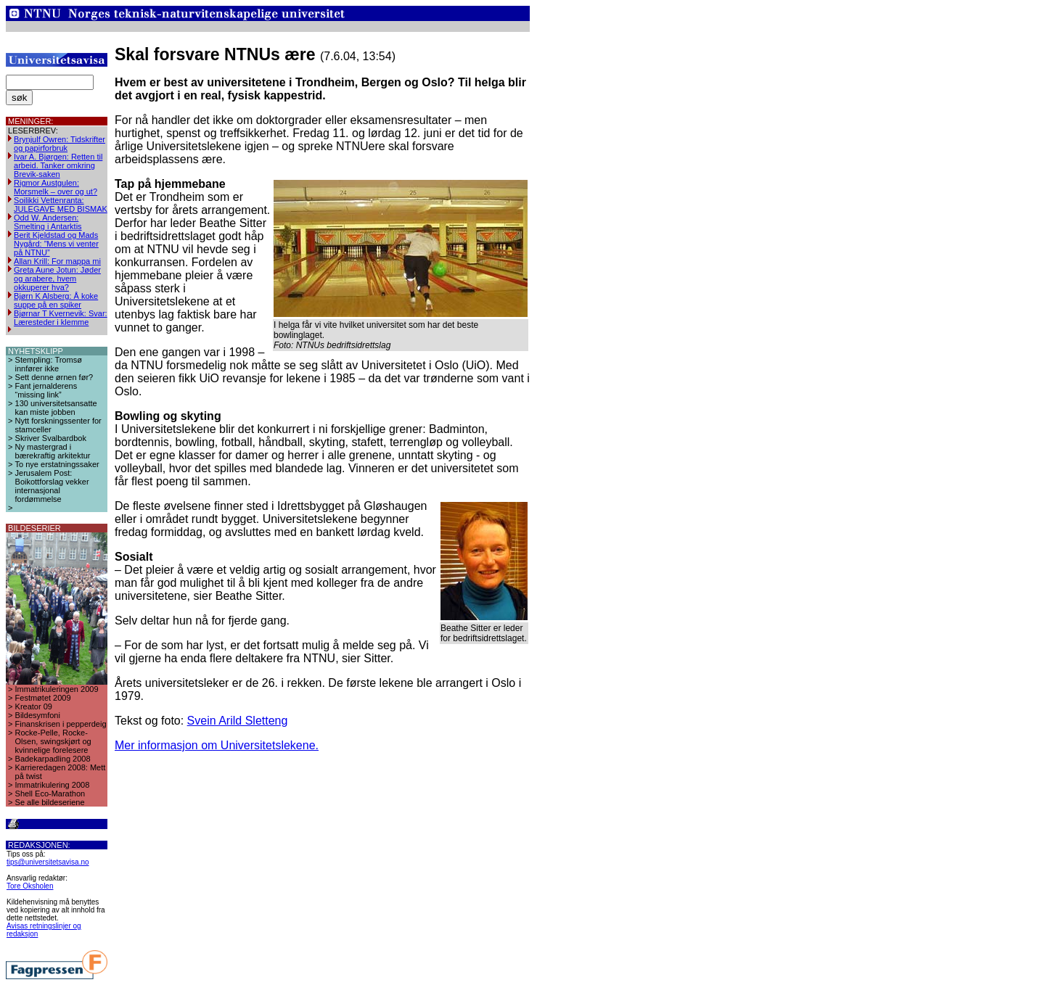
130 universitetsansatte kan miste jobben (56, 407)
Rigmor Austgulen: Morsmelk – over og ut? (55, 187)
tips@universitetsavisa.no (48, 862)
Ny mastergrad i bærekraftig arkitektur (53, 451)
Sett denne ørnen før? (54, 377)
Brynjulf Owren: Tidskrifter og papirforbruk (59, 143)
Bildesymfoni (37, 715)
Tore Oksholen (30, 886)
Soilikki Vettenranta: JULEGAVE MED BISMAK (60, 204)
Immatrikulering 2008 (52, 784)
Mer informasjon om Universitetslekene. (217, 745)
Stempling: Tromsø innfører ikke (48, 364)
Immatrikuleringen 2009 (57, 689)
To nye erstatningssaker (57, 464)
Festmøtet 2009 (43, 697)
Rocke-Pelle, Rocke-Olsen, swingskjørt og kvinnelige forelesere (53, 741)
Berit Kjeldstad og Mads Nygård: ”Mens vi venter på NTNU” (56, 244)
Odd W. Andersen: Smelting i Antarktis (48, 222)
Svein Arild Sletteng (237, 720)
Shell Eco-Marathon (50, 793)
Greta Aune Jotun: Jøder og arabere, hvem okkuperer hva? (57, 278)
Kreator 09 (33, 706)
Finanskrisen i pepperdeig (61, 724)
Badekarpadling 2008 (53, 758)
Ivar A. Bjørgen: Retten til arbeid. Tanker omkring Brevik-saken (58, 165)
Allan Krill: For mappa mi (57, 261)
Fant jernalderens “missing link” (46, 390)
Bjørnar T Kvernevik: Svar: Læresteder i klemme (60, 317)
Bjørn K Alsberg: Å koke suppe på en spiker (56, 300)
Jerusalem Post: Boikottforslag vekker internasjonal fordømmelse (52, 486)
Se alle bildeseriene (50, 802)
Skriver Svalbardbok (50, 438)
